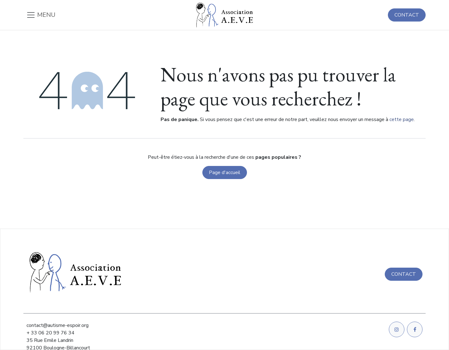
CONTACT (406, 15)
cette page (401, 119)
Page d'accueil (224, 172)
